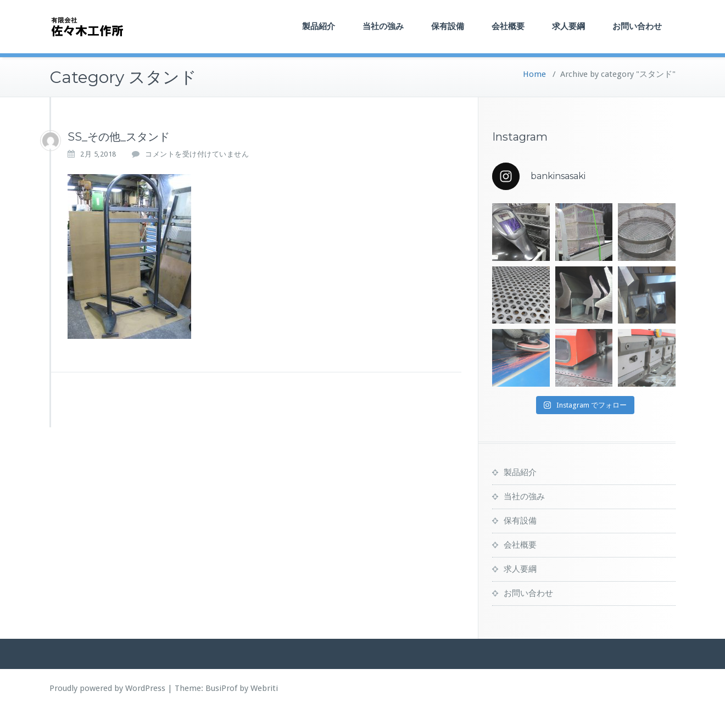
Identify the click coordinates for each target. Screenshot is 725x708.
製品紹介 (318, 26)
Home (534, 74)
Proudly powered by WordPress (107, 688)
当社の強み (383, 26)
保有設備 (447, 26)
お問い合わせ (637, 26)
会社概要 (508, 26)
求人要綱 (568, 26)
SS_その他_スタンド (119, 136)
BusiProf (221, 688)
